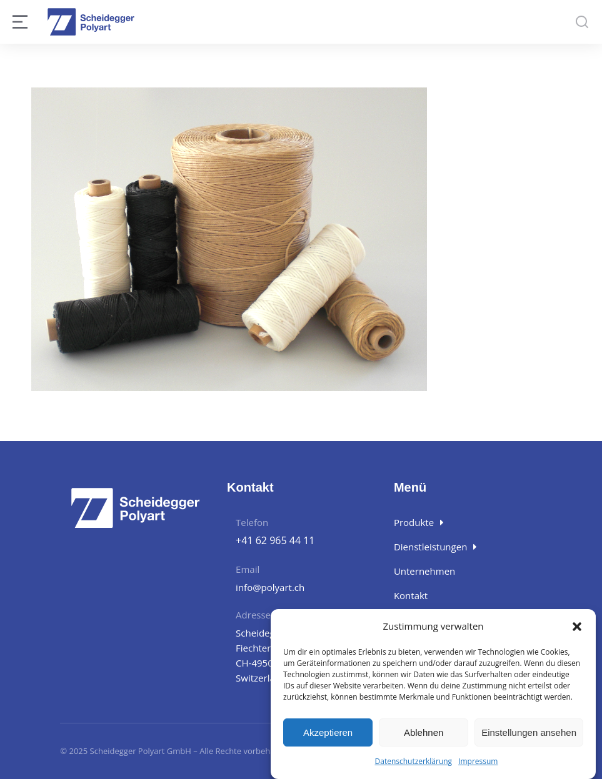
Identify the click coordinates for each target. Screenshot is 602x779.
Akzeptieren (328, 732)
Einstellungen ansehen (528, 732)
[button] (577, 626)
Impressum (478, 761)
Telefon (252, 522)
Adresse (253, 614)
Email (247, 569)
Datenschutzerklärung (414, 761)
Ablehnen (423, 732)
